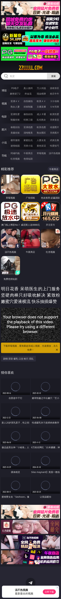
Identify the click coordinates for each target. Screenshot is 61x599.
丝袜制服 (28, 106)
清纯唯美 (28, 132)
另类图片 (54, 132)
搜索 (53, 76)
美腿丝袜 (15, 132)
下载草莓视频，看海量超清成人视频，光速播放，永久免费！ (31, 348)
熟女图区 (41, 132)
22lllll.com (30, 68)
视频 (4, 103)
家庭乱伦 (28, 140)
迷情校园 (15, 145)
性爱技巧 (54, 145)
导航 (4, 155)
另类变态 (54, 119)
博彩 (4, 90)
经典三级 (28, 119)
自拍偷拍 (28, 101)
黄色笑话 (41, 145)
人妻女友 (41, 140)
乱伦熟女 (41, 119)
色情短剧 (28, 158)
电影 (4, 116)
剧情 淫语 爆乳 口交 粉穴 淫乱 (18, 358)
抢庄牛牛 (54, 93)
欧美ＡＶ (41, 101)
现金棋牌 (41, 93)
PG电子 (15, 88)
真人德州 (28, 88)
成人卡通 (41, 114)
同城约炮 (15, 153)
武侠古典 (54, 140)
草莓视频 (41, 153)
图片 (4, 129)
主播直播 (41, 106)
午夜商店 (28, 153)
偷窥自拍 (15, 127)
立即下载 (49, 591)
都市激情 (15, 140)
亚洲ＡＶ (15, 101)
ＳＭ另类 (54, 106)
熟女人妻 (15, 106)
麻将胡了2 (15, 93)
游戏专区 (54, 88)
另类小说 (28, 145)
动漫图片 (54, 127)
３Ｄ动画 (54, 101)
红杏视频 (15, 158)
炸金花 (28, 93)
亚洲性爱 (15, 114)
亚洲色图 (28, 127)
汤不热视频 (54, 153)
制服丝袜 (15, 119)
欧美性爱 (54, 114)
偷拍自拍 (28, 114)
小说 (4, 142)
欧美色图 (41, 127)
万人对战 (41, 88)
